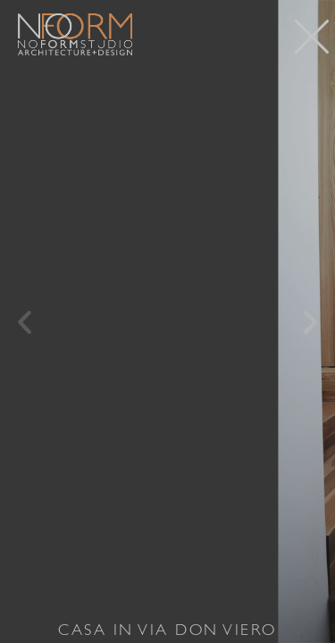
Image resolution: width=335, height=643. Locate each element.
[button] (24, 322)
